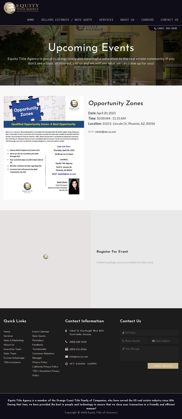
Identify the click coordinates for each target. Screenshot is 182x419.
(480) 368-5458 (167, 28)
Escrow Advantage (14, 357)
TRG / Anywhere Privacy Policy (45, 373)
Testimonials (39, 349)
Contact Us (169, 19)
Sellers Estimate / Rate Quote (66, 19)
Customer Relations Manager (43, 355)
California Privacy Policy (45, 366)
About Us (127, 19)
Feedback (37, 344)
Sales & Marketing (14, 340)
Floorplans (38, 340)
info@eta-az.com (79, 356)
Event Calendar (40, 331)
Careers (147, 19)
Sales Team (10, 353)
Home (30, 19)
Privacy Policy (39, 362)
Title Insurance (12, 362)
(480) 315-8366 (78, 349)
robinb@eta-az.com (105, 131)
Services (106, 19)
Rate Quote (39, 335)
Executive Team (12, 349)
